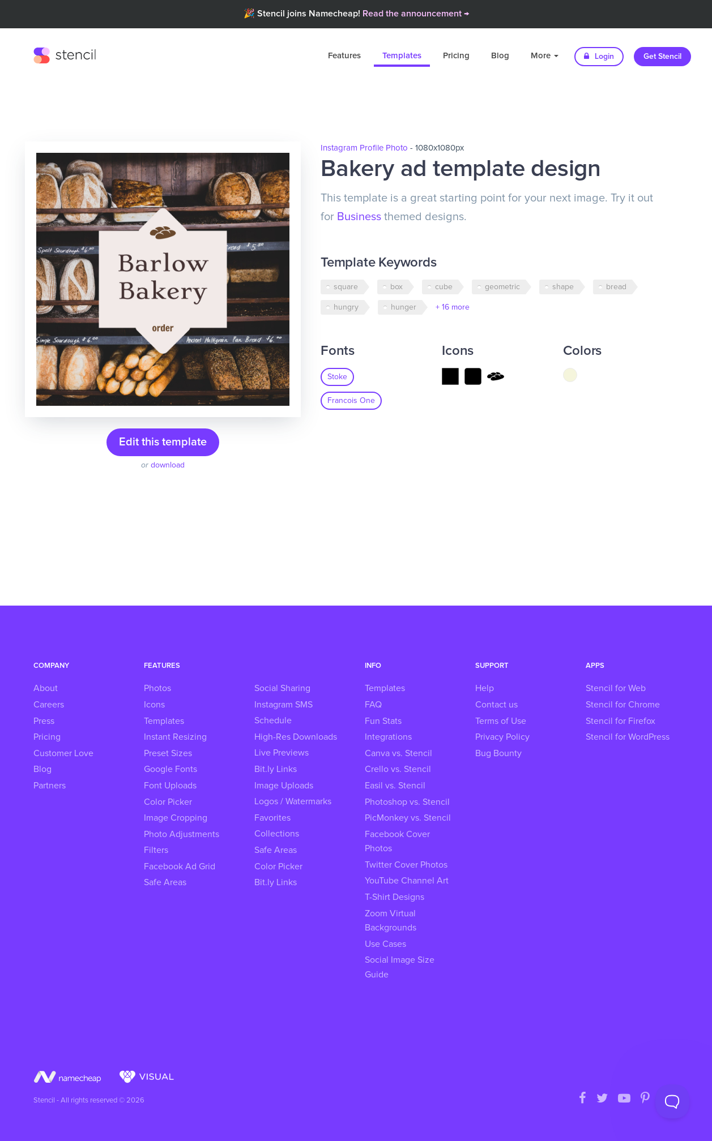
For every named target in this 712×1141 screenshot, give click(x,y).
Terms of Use (500, 721)
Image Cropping (175, 817)
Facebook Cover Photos (397, 841)
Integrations (388, 736)
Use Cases (385, 944)
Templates (401, 56)
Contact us (496, 704)
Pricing (456, 56)
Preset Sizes (168, 753)
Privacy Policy (502, 736)
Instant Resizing (175, 736)
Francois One (351, 401)
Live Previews (281, 752)
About (45, 688)
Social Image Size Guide (399, 967)
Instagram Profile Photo (364, 148)
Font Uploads (170, 785)
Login (599, 56)
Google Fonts (170, 769)
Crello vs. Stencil (398, 769)
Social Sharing (282, 688)
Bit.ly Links (275, 769)
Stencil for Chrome (623, 704)
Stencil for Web (616, 688)
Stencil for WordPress (628, 736)
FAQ (373, 704)
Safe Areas (165, 882)
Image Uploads (283, 785)
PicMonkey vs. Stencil (408, 817)
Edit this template (163, 442)
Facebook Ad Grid (179, 866)
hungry (346, 307)
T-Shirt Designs (394, 897)
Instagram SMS (283, 704)
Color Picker (168, 802)
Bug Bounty (498, 753)
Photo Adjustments (181, 834)
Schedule (273, 720)
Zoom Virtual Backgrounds (390, 921)
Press (43, 721)
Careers (48, 704)
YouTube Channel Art (407, 880)
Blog (500, 56)
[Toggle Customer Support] (672, 1101)
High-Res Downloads (295, 736)
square (346, 287)
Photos (157, 688)
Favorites (272, 817)
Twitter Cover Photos (406, 864)
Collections (276, 833)
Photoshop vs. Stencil (407, 802)
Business (359, 216)
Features (344, 56)
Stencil (64, 54)
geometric (502, 287)
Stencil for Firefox (620, 721)
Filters (156, 850)
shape (563, 287)
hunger (403, 307)
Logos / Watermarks (292, 801)
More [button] (544, 56)
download (168, 465)
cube (444, 287)
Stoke (337, 377)
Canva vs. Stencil (398, 753)
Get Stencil (662, 57)
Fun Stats (383, 721)
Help (484, 688)
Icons (154, 704)
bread (616, 287)
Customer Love (63, 753)
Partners (49, 785)
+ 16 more (453, 307)
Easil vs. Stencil (395, 785)
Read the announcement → (416, 13)
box (396, 287)
